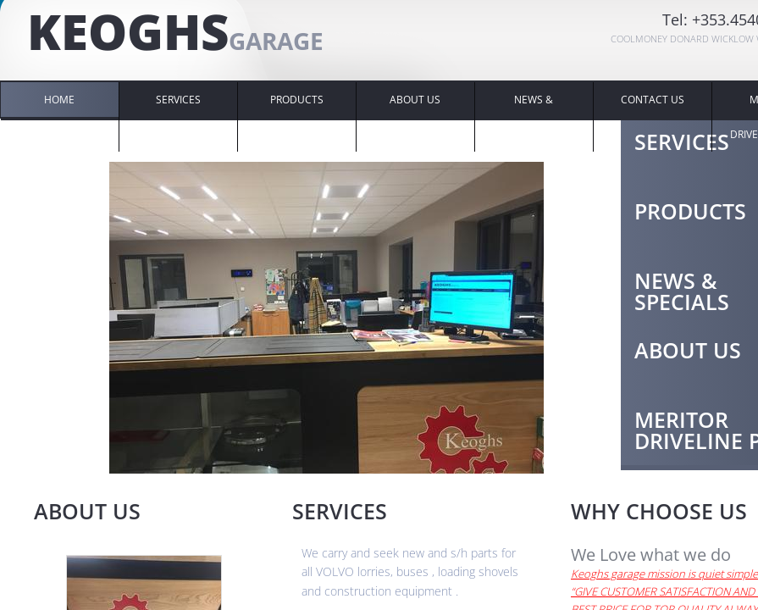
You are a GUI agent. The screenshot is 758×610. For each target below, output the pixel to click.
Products (297, 99)
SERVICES (178, 99)
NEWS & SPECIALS (534, 116)
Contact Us (652, 99)
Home (59, 99)
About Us (415, 99)
